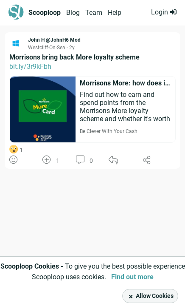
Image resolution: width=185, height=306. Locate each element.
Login (164, 12)
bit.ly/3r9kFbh (30, 66)
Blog (73, 12)
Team (93, 12)
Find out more (132, 277)
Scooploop (44, 12)
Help (114, 12)
